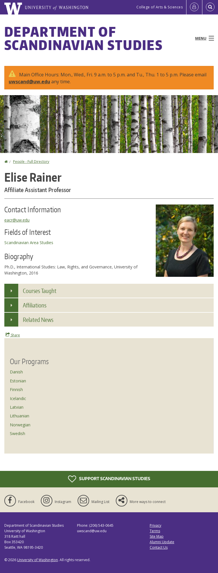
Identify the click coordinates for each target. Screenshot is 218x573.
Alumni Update (162, 541)
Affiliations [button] (34, 305)
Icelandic (18, 398)
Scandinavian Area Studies (28, 242)
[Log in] (194, 7)
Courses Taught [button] (39, 290)
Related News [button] (38, 319)
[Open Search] (210, 7)
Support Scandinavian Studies (109, 479)
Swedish (17, 433)
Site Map (157, 536)
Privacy (155, 525)
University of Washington (37, 559)
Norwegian (20, 425)
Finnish (16, 389)
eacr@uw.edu (17, 220)
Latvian (16, 407)
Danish (16, 372)
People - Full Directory (31, 161)
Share (13, 335)
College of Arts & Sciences (159, 7)
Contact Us (159, 547)
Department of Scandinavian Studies (83, 38)
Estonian (18, 381)
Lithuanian (19, 416)
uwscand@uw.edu (29, 81)
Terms (155, 530)
